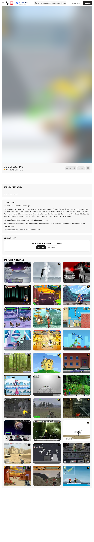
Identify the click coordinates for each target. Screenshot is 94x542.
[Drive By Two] (76, 363)
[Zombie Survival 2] (76, 408)
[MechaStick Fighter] (76, 340)
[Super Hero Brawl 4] (47, 340)
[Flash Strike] (17, 453)
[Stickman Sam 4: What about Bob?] (47, 385)
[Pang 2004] (76, 385)
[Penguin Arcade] (17, 385)
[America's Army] (47, 408)
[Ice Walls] (47, 272)
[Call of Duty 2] (17, 408)
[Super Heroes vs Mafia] (17, 340)
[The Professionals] (76, 453)
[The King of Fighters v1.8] (47, 317)
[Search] (36, 3)
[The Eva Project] (47, 430)
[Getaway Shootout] (76, 317)
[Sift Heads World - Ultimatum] (76, 272)
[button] (9, 226)
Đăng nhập (76, 3)
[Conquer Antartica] (76, 476)
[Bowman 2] (76, 430)
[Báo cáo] (81, 168)
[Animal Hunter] (17, 363)
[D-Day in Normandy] (47, 476)
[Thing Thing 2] (47, 453)
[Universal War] (17, 430)
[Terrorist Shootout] (17, 476)
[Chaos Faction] (17, 272)
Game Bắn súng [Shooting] (12, 229)
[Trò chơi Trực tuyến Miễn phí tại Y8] (9, 3)
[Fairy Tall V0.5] (76, 295)
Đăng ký (88, 3)
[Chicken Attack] (47, 363)
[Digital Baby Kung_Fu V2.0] (47, 295)
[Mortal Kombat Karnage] (17, 295)
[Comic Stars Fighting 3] (17, 317)
